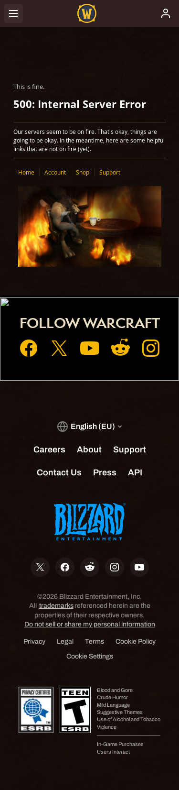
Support (109, 172)
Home (26, 172)
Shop (82, 172)
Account (55, 172)
